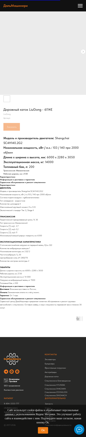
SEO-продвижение (12, 385)
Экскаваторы (50, 359)
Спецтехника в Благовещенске (58, 381)
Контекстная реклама (13, 390)
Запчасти (49, 404)
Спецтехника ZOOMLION (56, 392)
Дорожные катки (52, 376)
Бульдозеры (50, 363)
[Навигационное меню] (80, 6)
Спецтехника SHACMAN (55, 389)
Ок (43, 430)
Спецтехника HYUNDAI (55, 385)
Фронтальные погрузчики (55, 368)
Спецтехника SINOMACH (56, 395)
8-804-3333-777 (11, 403)
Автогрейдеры (51, 372)
